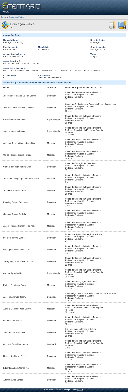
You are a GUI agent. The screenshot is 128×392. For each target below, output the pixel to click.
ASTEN (80, 390)
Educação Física (16, 17)
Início (3, 17)
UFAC (6, 11)
